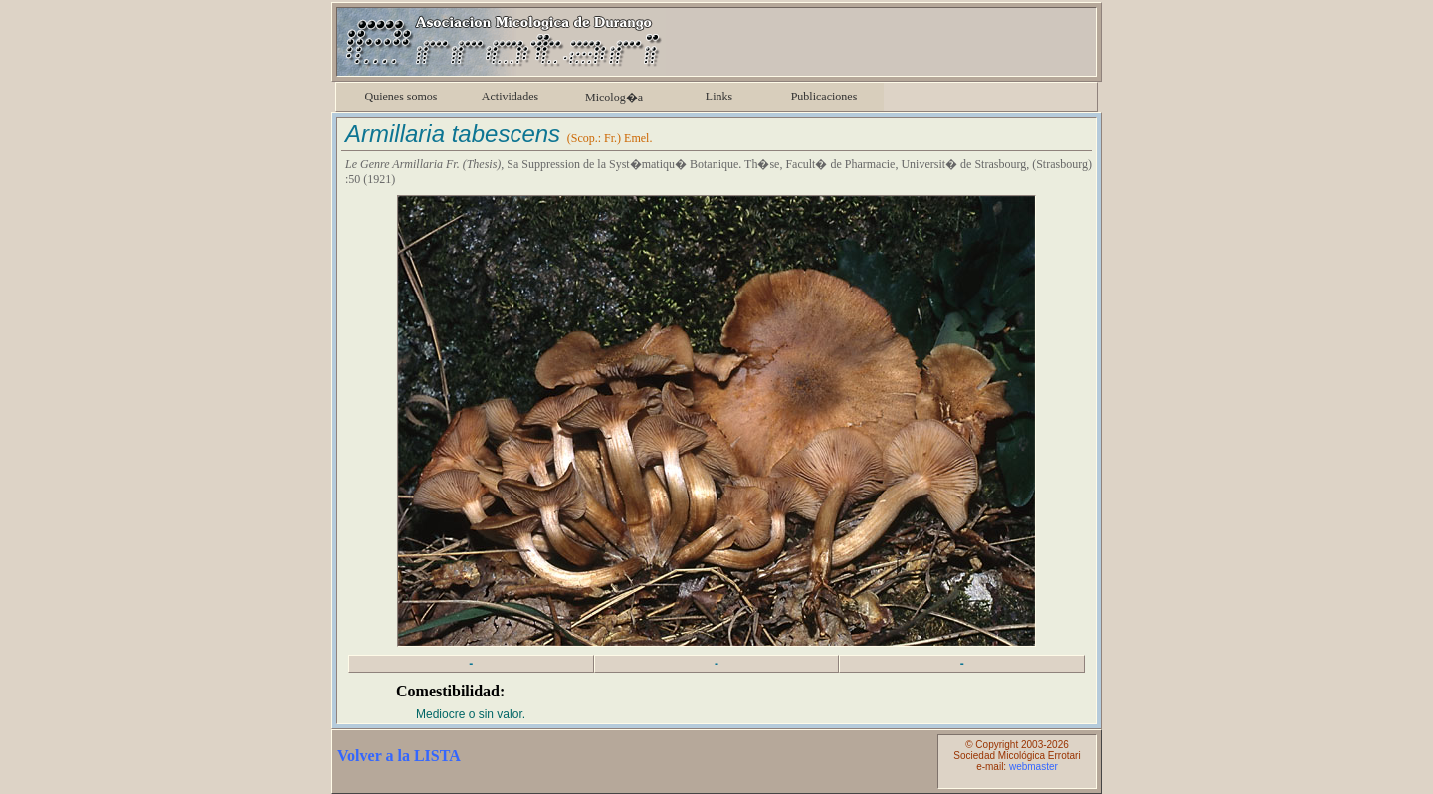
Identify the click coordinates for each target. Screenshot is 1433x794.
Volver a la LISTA (399, 755)
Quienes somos (401, 96)
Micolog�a (614, 97)
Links (719, 96)
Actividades (510, 96)
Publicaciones (824, 96)
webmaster (1033, 766)
